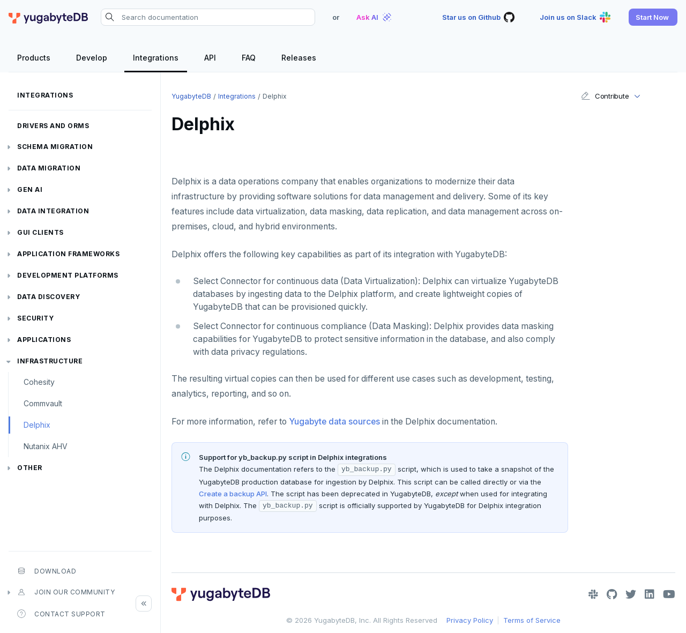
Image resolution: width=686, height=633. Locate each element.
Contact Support (61, 613)
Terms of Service (532, 620)
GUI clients (40, 232)
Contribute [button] (605, 96)
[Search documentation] (208, 17)
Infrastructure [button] (50, 361)
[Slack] (593, 594)
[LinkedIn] (649, 594)
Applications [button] (44, 340)
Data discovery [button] (48, 297)
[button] (653, 17)
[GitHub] (612, 594)
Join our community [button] (66, 592)
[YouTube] (669, 594)
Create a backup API (233, 493)
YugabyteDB (191, 96)
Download (46, 571)
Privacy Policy (469, 620)
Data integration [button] (53, 211)
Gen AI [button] (29, 189)
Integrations (45, 95)
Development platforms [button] (67, 275)
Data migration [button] (48, 168)
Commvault (43, 403)
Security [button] (35, 318)
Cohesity (39, 381)
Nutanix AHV (46, 446)
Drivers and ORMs (53, 126)
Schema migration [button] (55, 147)
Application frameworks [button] (68, 254)
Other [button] (29, 468)
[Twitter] (630, 594)
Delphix (37, 424)
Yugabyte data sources (334, 421)
